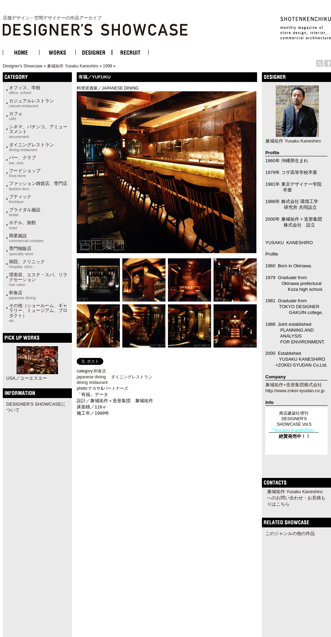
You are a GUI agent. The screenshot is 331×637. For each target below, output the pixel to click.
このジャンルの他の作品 (290, 533)
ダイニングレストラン (31, 147)
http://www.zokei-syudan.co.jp (294, 390)
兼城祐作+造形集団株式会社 (293, 384)
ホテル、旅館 (22, 225)
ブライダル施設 (24, 212)
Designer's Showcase (22, 66)
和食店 (22, 295)
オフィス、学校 (24, 90)
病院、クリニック (27, 264)
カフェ (15, 116)
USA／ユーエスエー (26, 378)
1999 (107, 66)
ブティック (20, 199)
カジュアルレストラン (31, 103)
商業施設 (26, 238)
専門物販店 (21, 251)
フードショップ (24, 173)
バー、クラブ (22, 160)
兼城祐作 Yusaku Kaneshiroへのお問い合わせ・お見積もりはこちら (296, 498)
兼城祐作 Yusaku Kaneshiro (72, 66)
